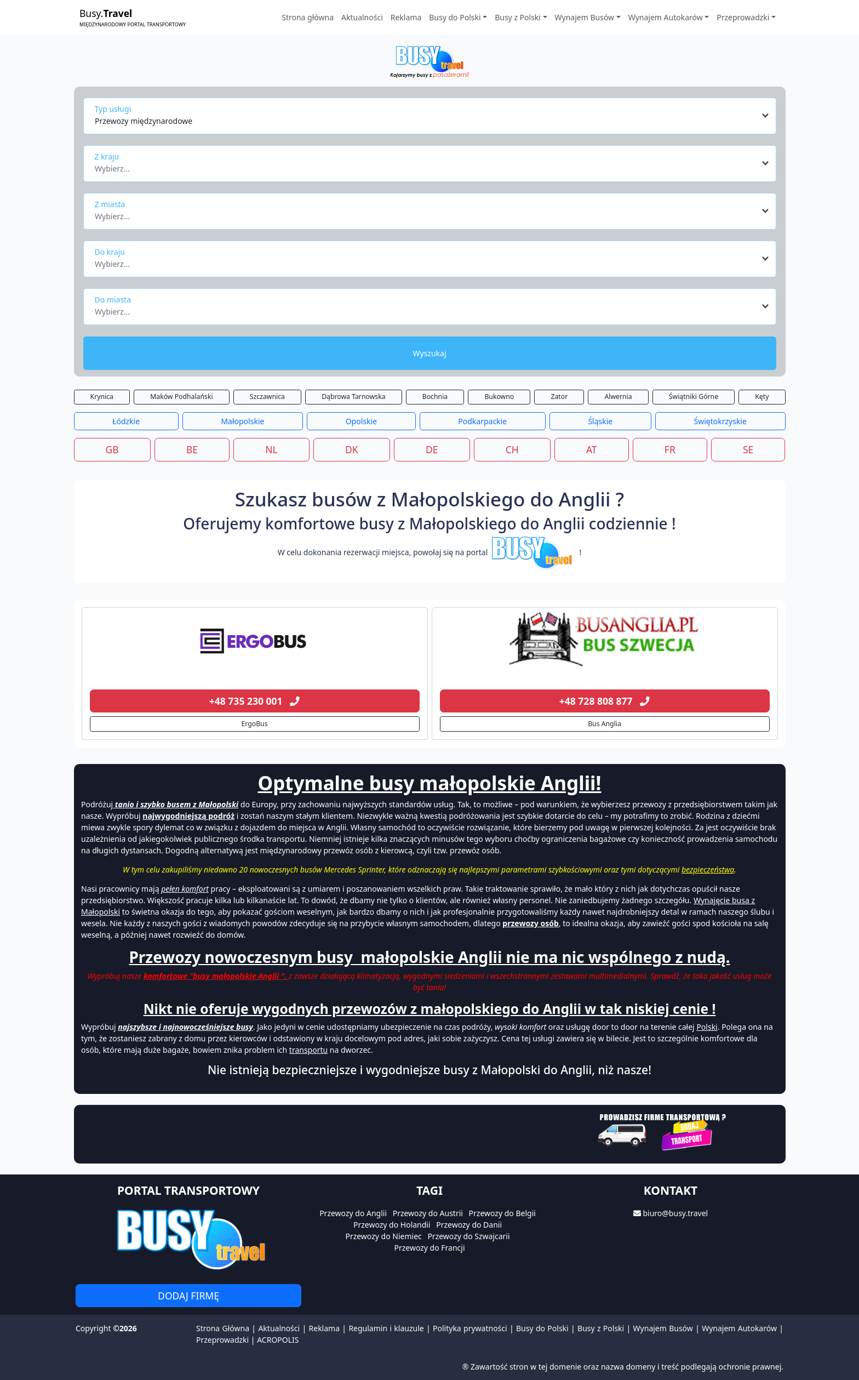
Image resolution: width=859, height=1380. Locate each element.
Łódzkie (126, 421)
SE (748, 449)
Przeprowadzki (222, 1340)
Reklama (406, 17)
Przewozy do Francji (429, 1247)
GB (112, 449)
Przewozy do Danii (469, 1224)
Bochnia (435, 396)
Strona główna (308, 17)
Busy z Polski (600, 1328)
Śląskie (600, 421)
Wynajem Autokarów (739, 1328)
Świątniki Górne (693, 396)
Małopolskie (242, 421)
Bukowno (499, 396)
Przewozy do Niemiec (383, 1236)
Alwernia (618, 396)
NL (271, 449)
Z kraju (107, 156)
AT (591, 449)
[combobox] (432, 115)
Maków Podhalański (181, 396)
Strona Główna (222, 1328)
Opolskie (361, 421)
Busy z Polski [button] (518, 17)
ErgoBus (254, 723)
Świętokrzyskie (720, 421)
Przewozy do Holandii (392, 1224)
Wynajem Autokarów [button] (665, 17)
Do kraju (110, 252)
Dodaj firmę (188, 1295)
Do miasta (113, 299)
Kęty (762, 396)
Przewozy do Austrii (428, 1213)
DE (432, 449)
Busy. (132, 17)
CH (512, 449)
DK (351, 449)
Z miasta (110, 204)
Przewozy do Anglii (353, 1213)
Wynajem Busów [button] (585, 17)
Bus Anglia (604, 723)
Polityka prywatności (470, 1328)
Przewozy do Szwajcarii (468, 1236)
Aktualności (362, 17)
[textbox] (426, 165)
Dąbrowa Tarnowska (353, 396)
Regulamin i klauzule (385, 1328)
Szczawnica (267, 396)
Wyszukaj (429, 353)
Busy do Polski (542, 1328)
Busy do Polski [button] (454, 17)
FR (670, 449)
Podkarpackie (482, 421)
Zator (559, 396)
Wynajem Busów (663, 1328)
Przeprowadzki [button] (743, 17)
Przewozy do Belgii (502, 1213)
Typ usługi (113, 109)
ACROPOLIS (278, 1340)
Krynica (101, 396)
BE (192, 449)
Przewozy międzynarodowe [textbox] (143, 121)
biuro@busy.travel (675, 1213)
